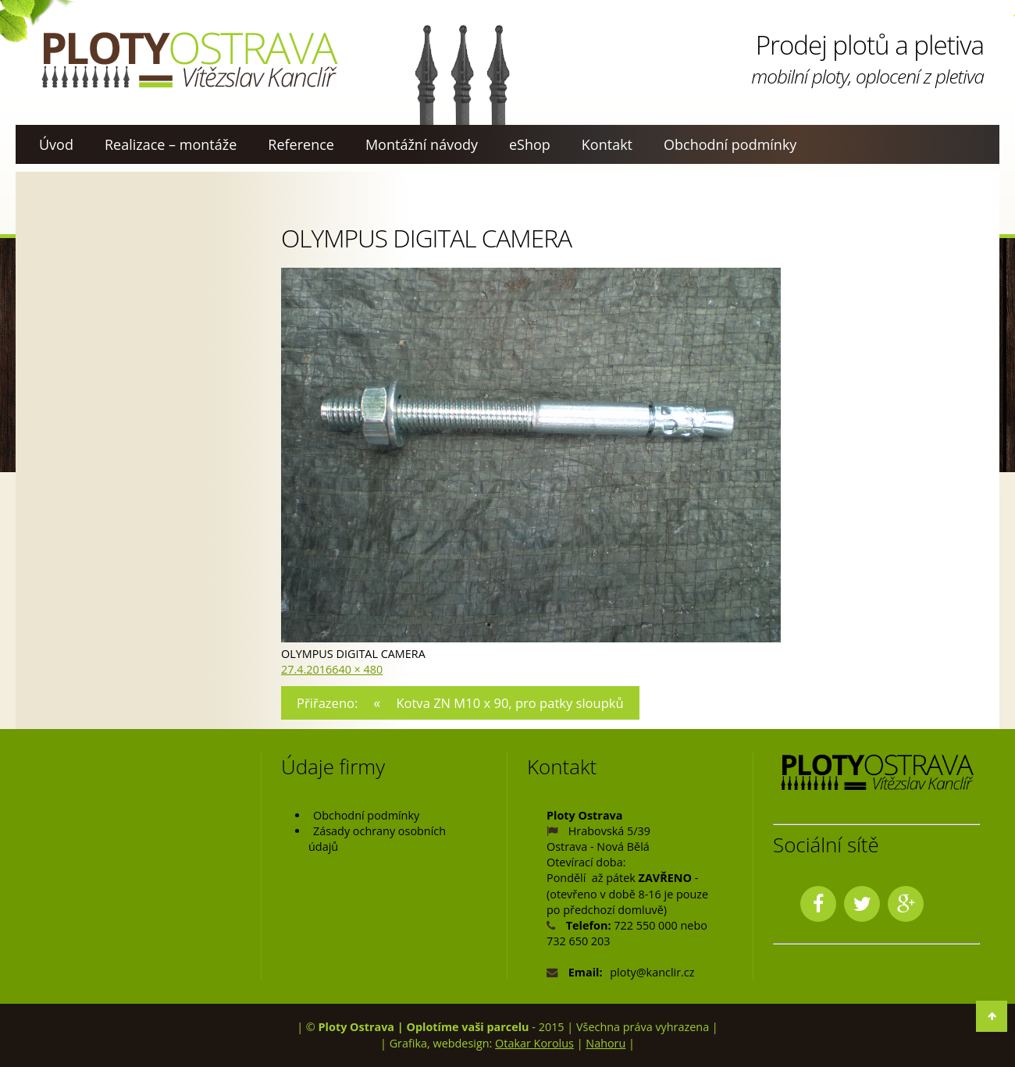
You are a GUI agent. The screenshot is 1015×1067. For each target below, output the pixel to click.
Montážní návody (421, 144)
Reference (301, 144)
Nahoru (605, 1043)
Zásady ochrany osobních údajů (377, 838)
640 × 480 (357, 669)
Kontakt (607, 144)
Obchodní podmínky (730, 144)
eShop (529, 144)
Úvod (56, 144)
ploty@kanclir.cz (652, 972)
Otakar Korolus (534, 1043)
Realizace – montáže (171, 144)
